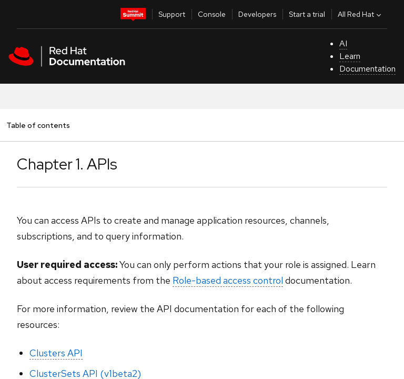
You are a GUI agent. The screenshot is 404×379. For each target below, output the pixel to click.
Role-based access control (228, 280)
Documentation (367, 68)
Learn (349, 56)
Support (171, 14)
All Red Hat (360, 14)
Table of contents (38, 125)
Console (212, 14)
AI (343, 43)
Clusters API (56, 353)
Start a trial (307, 14)
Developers (257, 14)
